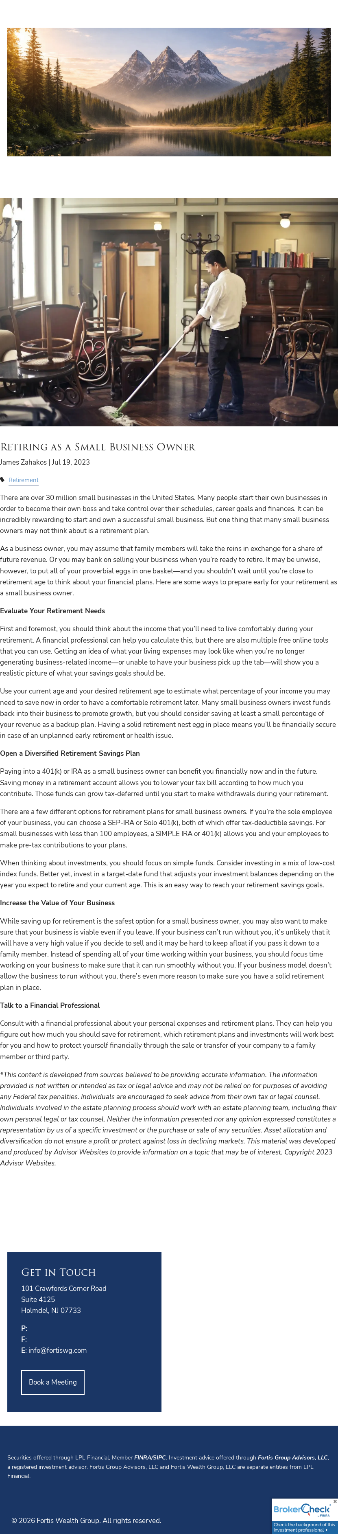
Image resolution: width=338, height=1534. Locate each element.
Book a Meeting (53, 1382)
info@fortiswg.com (57, 1350)
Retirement (24, 480)
